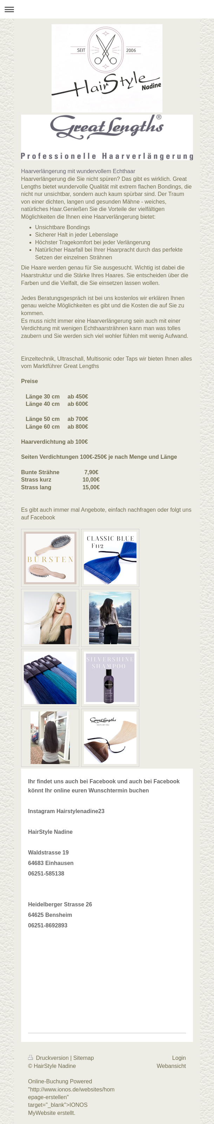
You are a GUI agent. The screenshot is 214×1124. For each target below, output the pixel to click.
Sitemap (83, 1058)
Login (179, 1058)
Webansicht (171, 1066)
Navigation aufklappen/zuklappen (107, 9)
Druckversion (49, 1058)
